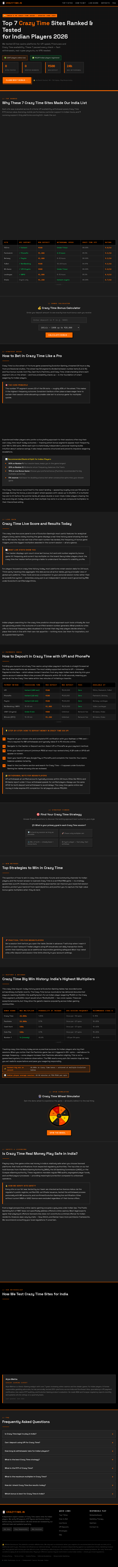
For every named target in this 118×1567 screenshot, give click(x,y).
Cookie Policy (30, 1556)
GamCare (93, 1523)
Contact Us (94, 1527)
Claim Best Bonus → (17, 80)
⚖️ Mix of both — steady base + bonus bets (40, 843)
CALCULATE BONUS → (59, 335)
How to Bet (80, 3)
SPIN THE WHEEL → (59, 1133)
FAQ (114, 3)
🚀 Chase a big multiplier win (73, 833)
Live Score (93, 3)
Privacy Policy (7, 1556)
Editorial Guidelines (44, 1556)
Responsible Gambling (61, 1556)
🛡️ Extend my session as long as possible (41, 833)
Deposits (105, 3)
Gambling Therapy (96, 1519)
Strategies (63, 1531)
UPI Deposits (64, 1527)
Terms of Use (19, 1556)
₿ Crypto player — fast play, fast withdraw (75, 843)
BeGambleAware (96, 1515)
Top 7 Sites (67, 3)
